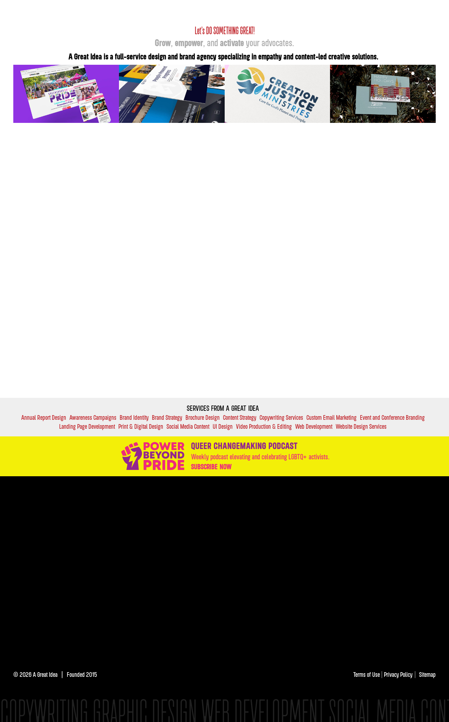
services (307, 497)
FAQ (318, 514)
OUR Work (308, 9)
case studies (270, 497)
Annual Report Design (43, 417)
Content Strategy (239, 417)
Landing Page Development (87, 426)
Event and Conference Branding (392, 417)
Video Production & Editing (264, 426)
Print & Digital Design (140, 426)
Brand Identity (134, 417)
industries (341, 497)
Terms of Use (367, 674)
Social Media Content (188, 426)
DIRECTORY (351, 514)
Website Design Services (361, 426)
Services (341, 9)
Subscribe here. (305, 555)
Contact (426, 9)
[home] (110, 12)
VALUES (291, 514)
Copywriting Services (281, 417)
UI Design (223, 426)
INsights (225, 514)
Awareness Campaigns (92, 417)
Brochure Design (202, 417)
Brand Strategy (167, 417)
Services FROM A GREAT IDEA (223, 408)
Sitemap (427, 674)
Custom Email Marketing (331, 417)
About (399, 9)
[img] (250, 597)
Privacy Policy (398, 674)
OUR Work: (229, 497)
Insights (371, 9)
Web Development (313, 426)
